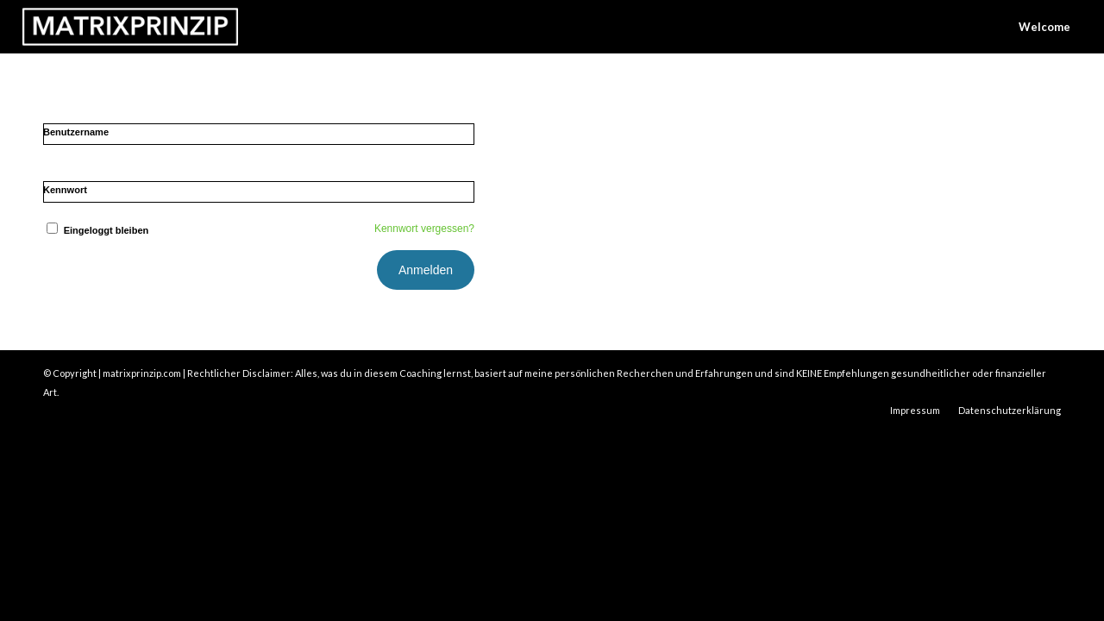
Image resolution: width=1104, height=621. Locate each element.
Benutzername (76, 132)
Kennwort (65, 190)
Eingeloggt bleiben (95, 230)
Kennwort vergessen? (424, 229)
